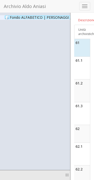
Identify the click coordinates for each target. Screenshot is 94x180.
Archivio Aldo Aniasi (25, 6)
